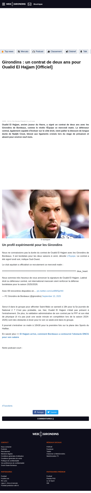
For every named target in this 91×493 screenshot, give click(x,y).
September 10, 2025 (51, 296)
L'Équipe (71, 256)
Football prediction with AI (10, 485)
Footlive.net (5, 478)
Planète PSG (51, 478)
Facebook (50, 449)
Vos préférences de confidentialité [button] (12, 463)
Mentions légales (7, 454)
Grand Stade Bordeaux (9, 465)
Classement (55, 51)
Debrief (71, 51)
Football (4, 476)
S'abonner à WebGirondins (56, 454)
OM (48, 483)
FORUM (49, 447)
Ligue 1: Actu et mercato (9, 483)
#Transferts (7, 406)
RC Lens (4, 481)
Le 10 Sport (51, 481)
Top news (7, 51)
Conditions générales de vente (11, 458)
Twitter (49, 451)
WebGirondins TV (53, 456)
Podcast (38, 51)
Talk (83, 51)
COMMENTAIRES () (45, 419)
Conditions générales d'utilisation (12, 456)
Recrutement (5, 451)
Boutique (38, 4)
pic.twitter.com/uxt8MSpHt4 (50, 291)
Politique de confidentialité (10, 461)
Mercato (23, 51)
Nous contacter (6, 447)
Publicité (4, 449)
